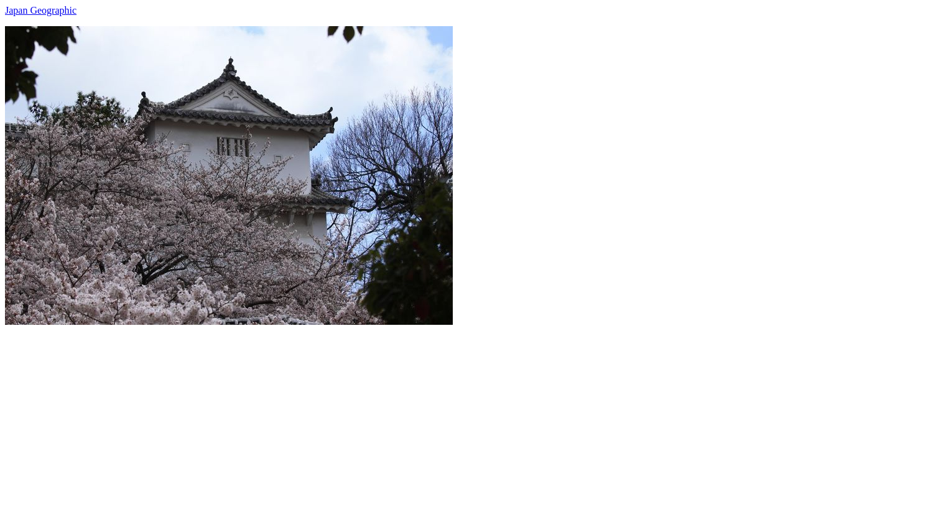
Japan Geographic (41, 10)
